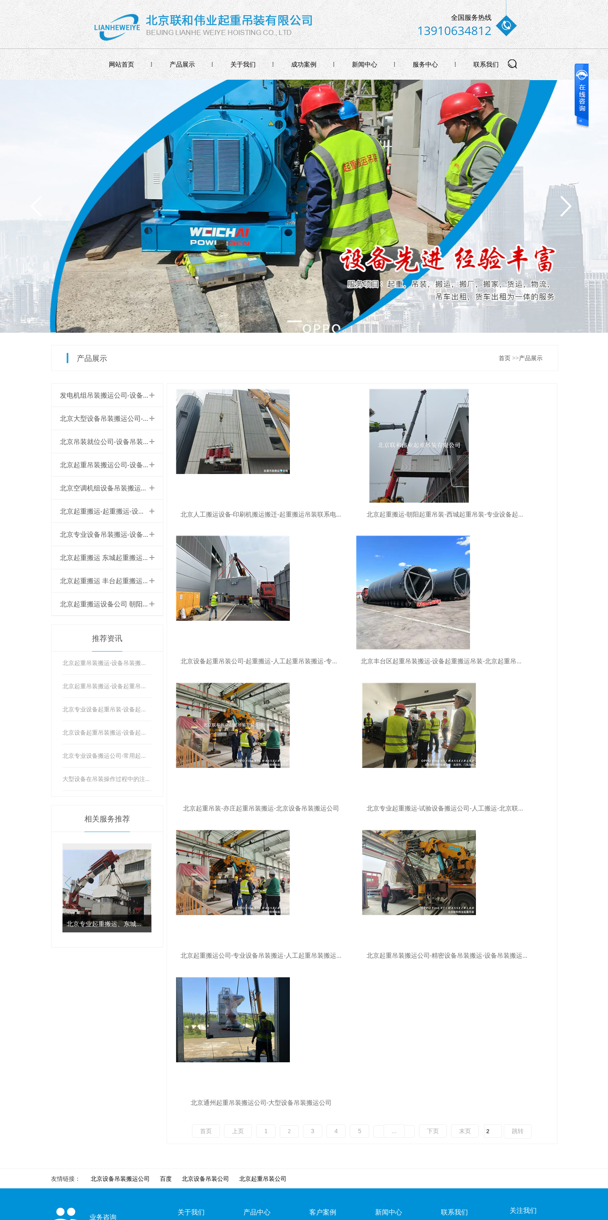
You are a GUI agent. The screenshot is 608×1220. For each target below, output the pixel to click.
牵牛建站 (478, 1211)
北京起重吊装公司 (262, 982)
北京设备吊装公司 (205, 982)
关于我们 (243, 64)
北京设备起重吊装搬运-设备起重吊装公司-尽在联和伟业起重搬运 (106, 732)
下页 (433, 836)
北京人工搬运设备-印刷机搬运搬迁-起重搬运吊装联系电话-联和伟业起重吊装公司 (237, 514)
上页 (238, 836)
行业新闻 (387, 1028)
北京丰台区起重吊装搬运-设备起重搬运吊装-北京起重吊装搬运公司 (237, 661)
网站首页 (121, 64)
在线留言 (453, 1043)
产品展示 (182, 64)
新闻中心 (364, 64)
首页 (505, 358)
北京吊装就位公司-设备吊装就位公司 (115, 441)
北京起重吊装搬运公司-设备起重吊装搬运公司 (128, 464)
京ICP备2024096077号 (214, 1211)
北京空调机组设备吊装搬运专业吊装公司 (120, 488)
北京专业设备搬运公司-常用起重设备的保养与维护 (106, 755)
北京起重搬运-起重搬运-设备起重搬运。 (119, 511)
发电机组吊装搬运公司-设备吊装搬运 (115, 395)
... (394, 836)
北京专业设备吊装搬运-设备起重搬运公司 (122, 534)
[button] (143, 883)
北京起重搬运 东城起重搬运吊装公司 (115, 557)
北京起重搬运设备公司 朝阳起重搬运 (115, 604)
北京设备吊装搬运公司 (120, 982)
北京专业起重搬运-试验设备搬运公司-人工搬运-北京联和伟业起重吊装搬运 (495, 661)
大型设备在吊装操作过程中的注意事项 (106, 779)
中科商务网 (511, 1211)
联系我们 (486, 64)
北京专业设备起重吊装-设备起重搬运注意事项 (106, 709)
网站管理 (545, 1211)
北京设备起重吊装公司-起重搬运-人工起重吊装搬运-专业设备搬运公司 (495, 514)
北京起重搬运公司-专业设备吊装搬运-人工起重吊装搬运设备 (237, 808)
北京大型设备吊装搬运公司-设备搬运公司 (122, 418)
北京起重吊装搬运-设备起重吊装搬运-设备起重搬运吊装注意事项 (106, 686)
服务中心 (425, 64)
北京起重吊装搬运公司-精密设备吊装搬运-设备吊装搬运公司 (366, 808)
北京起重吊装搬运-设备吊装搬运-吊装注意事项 (106, 663)
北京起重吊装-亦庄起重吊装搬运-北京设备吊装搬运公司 (366, 661)
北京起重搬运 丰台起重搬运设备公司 (115, 580)
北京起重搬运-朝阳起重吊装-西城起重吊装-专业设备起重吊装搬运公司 (366, 514)
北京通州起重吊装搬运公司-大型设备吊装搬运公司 (495, 808)
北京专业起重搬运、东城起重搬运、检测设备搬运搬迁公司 (107, 923)
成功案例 (303, 64)
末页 (465, 836)
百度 (166, 982)
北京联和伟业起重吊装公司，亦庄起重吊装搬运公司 (210, 1101)
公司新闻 (387, 1043)
